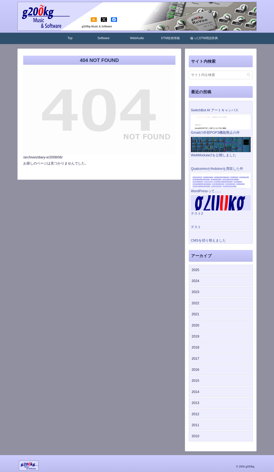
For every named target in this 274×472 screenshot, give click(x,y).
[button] (248, 75)
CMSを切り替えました (208, 240)
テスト (196, 227)
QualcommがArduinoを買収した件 (217, 169)
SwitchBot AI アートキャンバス (214, 110)
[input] (221, 75)
